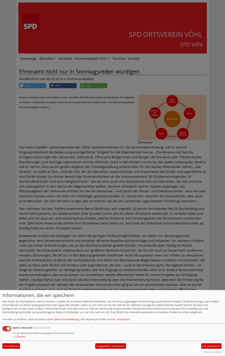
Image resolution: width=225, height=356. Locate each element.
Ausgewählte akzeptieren (110, 346)
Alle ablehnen (11, 346)
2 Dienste (19, 336)
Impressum (123, 319)
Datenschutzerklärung (66, 319)
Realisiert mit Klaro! (212, 352)
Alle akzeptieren (211, 346)
